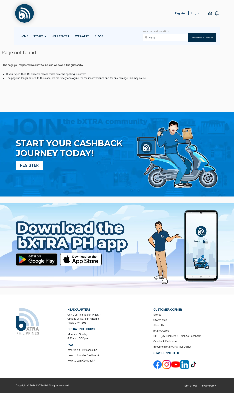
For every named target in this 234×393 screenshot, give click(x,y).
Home (24, 36)
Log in (195, 13)
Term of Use (190, 385)
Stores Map (160, 320)
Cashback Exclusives (165, 341)
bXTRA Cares (161, 330)
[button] (217, 13)
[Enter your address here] (165, 37)
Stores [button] (39, 36)
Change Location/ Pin (202, 37)
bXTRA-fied (81, 36)
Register (180, 13)
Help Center (60, 36)
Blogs (99, 36)
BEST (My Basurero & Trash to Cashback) (177, 336)
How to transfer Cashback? (83, 355)
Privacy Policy (208, 385)
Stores (157, 314)
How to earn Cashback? (81, 360)
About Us (158, 325)
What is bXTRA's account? (82, 350)
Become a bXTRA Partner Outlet (172, 346)
